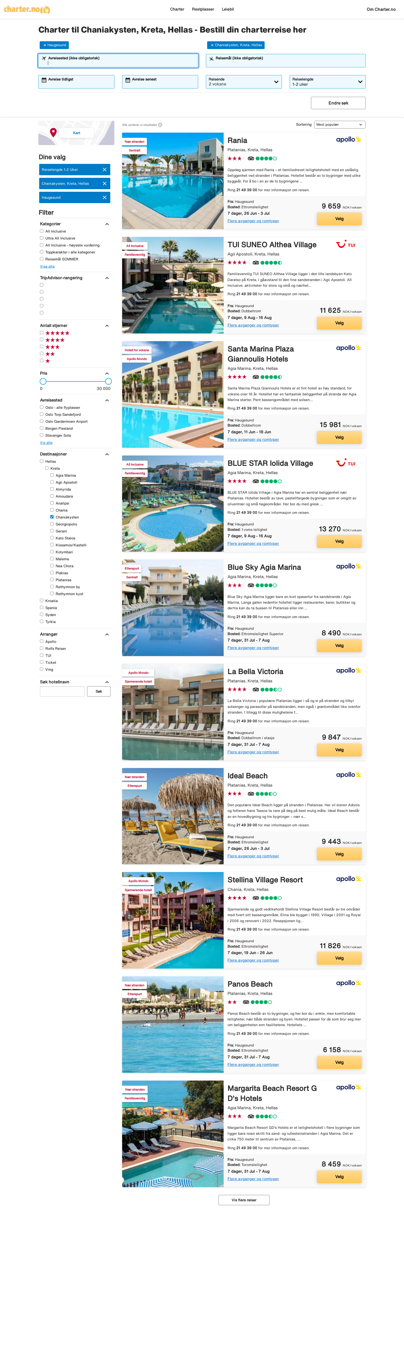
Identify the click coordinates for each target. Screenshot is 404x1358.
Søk (99, 691)
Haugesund (54, 45)
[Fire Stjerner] (41, 291)
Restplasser (203, 9)
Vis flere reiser (244, 1200)
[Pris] (43, 373)
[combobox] (121, 63)
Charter (177, 9)
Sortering (304, 124)
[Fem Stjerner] (41, 284)
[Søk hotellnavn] (54, 682)
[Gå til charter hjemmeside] (27, 8)
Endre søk (338, 103)
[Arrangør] (48, 634)
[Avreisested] (50, 400)
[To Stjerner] (41, 305)
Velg (339, 219)
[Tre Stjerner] (41, 298)
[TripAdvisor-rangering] (60, 278)
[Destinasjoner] (53, 454)
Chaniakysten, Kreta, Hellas (236, 45)
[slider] (41, 381)
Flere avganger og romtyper (253, 221)
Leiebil (228, 9)
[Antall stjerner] (53, 325)
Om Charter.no (381, 9)
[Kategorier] (50, 224)
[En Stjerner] (41, 312)
